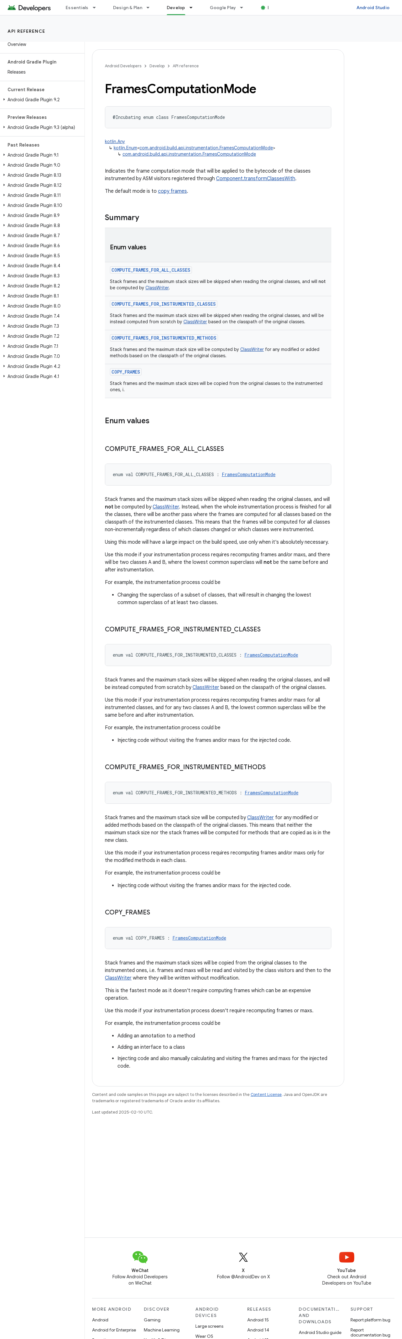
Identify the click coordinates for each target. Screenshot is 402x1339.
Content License (266, 1094)
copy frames (172, 191)
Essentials (77, 7)
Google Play (223, 7)
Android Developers (123, 66)
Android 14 (258, 1330)
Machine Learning (162, 1330)
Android (100, 1320)
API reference (27, 31)
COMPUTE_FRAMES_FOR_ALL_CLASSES (150, 270)
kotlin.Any (115, 141)
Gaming (152, 1320)
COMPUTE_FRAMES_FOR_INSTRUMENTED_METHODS (163, 338)
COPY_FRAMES (125, 372)
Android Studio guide (320, 1332)
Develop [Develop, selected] (176, 7)
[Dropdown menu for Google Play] (244, 7)
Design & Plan (127, 7)
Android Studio (373, 7)
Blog (272, 7)
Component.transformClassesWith (255, 178)
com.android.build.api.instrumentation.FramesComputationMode (206, 148)
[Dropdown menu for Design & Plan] (150, 7)
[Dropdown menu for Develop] (193, 7)
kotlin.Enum (125, 148)
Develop (157, 66)
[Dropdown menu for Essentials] (97, 7)
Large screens (209, 1326)
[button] (41, 100)
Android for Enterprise (114, 1330)
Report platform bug (370, 1320)
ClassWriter (157, 288)
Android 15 (258, 1320)
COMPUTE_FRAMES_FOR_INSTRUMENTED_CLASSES (163, 304)
